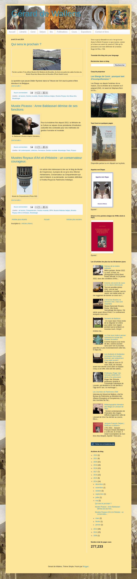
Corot (33, 32)
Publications (62, 32)
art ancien (22, 96)
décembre (99, 484)
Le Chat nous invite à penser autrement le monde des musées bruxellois (115, 337)
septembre (99, 494)
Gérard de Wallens (46, 13)
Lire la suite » (16, 86)
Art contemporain (24, 150)
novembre (99, 488)
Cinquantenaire (31, 210)
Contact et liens (102, 32)
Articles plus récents (19, 219)
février (98, 522)
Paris (68, 150)
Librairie (22, 32)
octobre (98, 491)
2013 (96, 529)
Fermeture (41, 150)
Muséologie (16, 98)
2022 (96, 455)
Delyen (43, 32)
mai (97, 501)
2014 (96, 481)
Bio (51, 32)
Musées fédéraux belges (46, 96)
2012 (96, 532)
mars (97, 518)
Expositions (86, 32)
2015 (96, 478)
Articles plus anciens (74, 219)
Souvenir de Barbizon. (112, 319)
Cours (74, 32)
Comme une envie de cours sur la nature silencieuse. (114, 284)
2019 (96, 465)
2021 (96, 458)
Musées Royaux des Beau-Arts (66, 96)
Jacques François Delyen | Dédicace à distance (114, 424)
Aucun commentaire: (21, 92)
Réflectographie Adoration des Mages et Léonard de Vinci (114, 407)
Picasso (73, 150)
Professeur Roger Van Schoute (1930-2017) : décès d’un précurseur (112, 375)
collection (34, 150)
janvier (98, 525)
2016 (96, 475)
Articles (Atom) (27, 224)
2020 (96, 462)
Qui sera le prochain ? (26, 44)
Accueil (12, 32)
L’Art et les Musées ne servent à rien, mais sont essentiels (113, 302)
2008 (96, 536)
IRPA (51, 210)
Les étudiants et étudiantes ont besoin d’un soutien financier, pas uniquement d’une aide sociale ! (114, 357)
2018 (96, 468)
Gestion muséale (31, 96)
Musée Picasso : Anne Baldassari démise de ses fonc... (107, 508)
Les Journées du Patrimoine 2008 (105, 392)
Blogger (85, 567)
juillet (97, 497)
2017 (96, 472)
